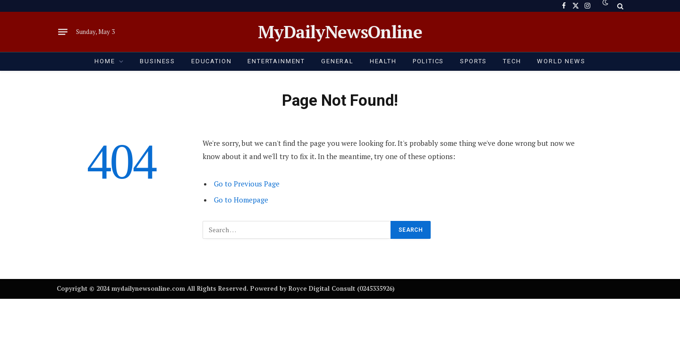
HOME (104, 61)
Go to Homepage (241, 199)
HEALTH (383, 61)
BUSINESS (157, 61)
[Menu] (63, 32)
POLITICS (428, 61)
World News (561, 61)
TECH (512, 61)
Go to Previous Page (247, 183)
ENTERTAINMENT (276, 61)
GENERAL (337, 61)
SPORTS (473, 61)
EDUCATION (211, 61)
